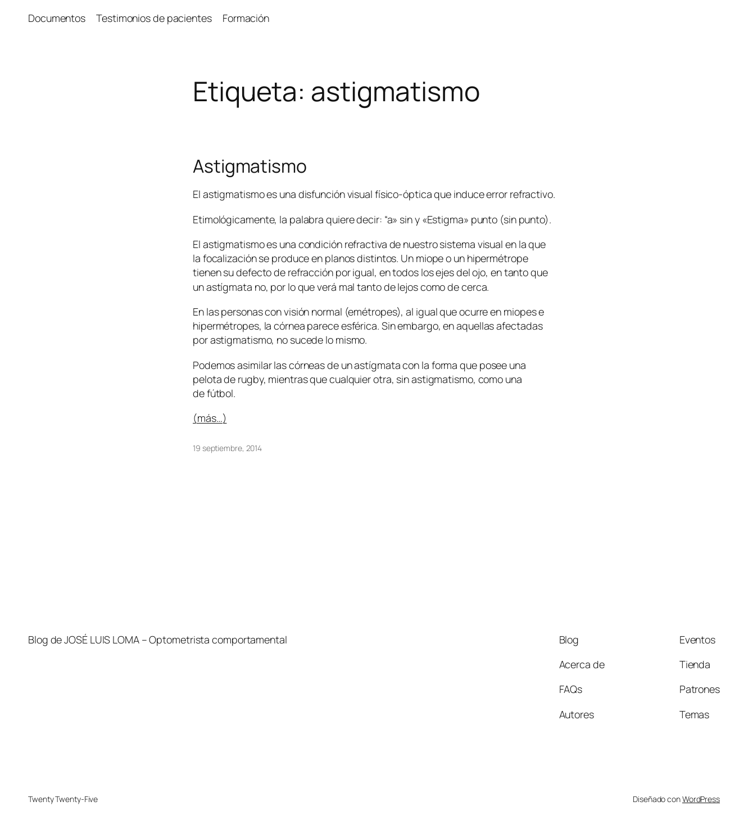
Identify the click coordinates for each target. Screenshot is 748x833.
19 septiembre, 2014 (227, 448)
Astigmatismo (250, 166)
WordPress (701, 799)
